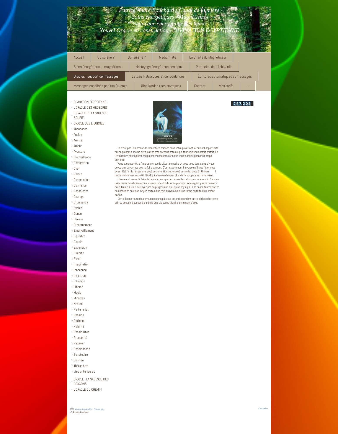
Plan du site (99, 409)
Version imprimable (81, 409)
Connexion (263, 408)
